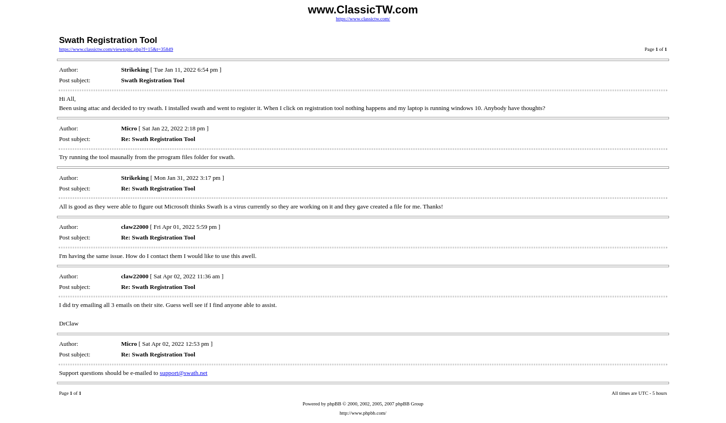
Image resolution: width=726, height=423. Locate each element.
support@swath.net (183, 372)
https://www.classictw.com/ (363, 18)
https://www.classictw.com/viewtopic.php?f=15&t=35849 (116, 49)
